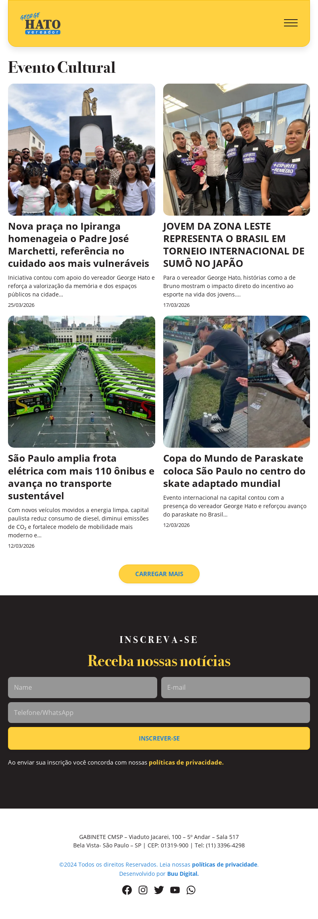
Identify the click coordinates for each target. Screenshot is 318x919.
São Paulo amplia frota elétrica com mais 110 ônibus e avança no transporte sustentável (81, 476)
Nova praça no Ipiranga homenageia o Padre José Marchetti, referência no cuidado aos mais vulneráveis (78, 244)
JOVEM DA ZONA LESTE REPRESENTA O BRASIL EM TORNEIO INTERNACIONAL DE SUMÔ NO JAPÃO (233, 244)
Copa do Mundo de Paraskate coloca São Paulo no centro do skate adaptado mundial (234, 470)
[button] (291, 23)
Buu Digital (182, 873)
